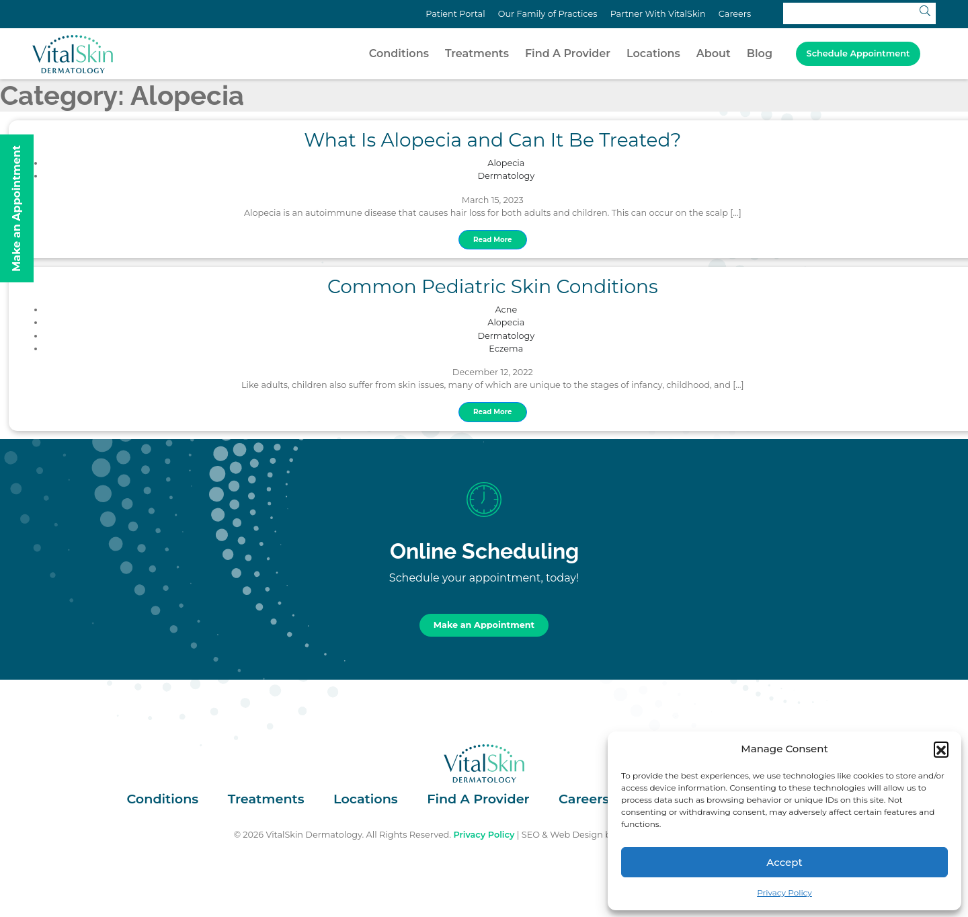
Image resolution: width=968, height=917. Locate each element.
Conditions (399, 53)
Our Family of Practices (548, 14)
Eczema (506, 349)
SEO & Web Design (562, 835)
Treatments (477, 53)
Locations (653, 53)
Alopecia (505, 163)
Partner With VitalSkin (658, 14)
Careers (735, 14)
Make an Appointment (484, 625)
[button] (941, 749)
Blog (759, 53)
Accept (784, 862)
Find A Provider (567, 53)
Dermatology (506, 176)
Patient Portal (455, 14)
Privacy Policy (784, 892)
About (713, 53)
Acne (506, 310)
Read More (492, 239)
